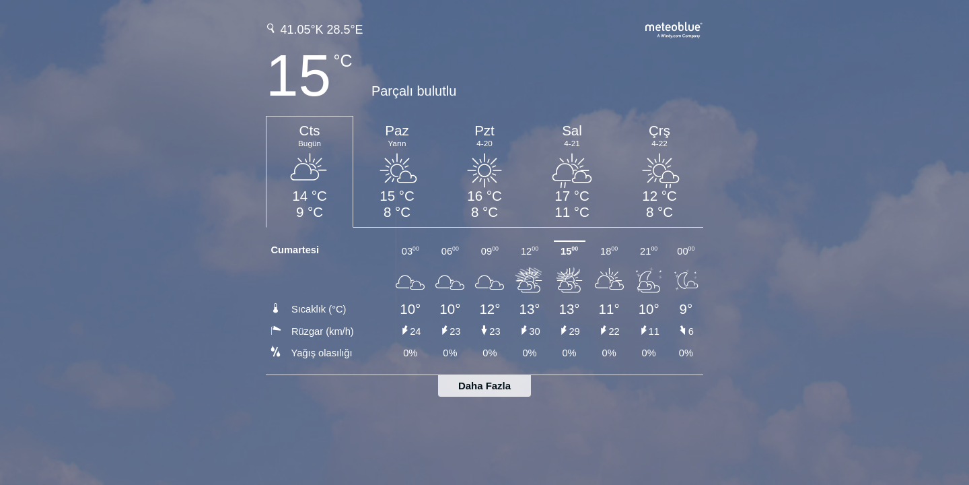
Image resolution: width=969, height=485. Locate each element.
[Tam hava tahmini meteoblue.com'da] (674, 29)
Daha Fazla (484, 385)
